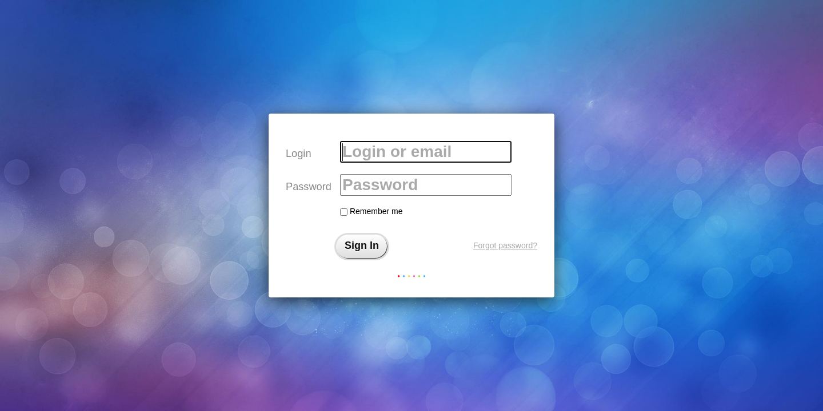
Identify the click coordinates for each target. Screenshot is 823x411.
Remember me (371, 211)
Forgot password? (505, 245)
